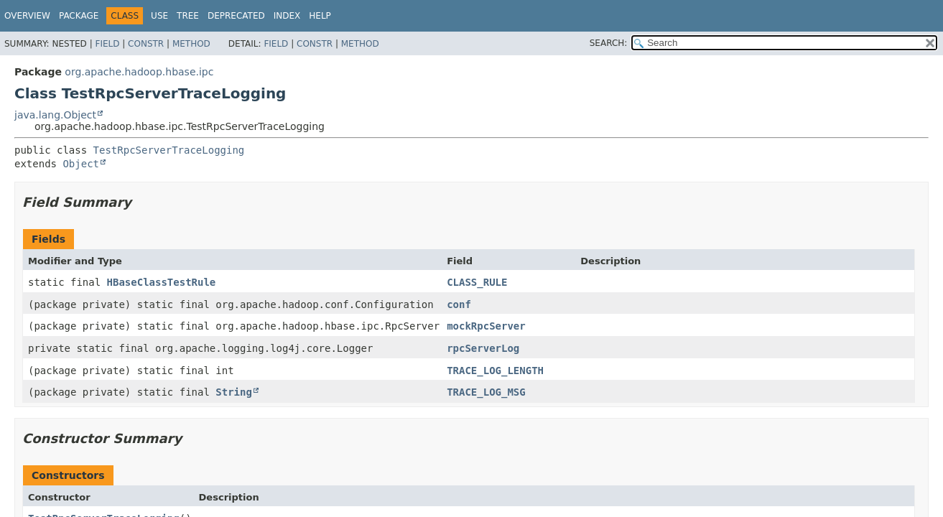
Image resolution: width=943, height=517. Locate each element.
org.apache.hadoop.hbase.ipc (139, 72)
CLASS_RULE (477, 282)
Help (320, 16)
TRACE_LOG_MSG (486, 392)
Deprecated (236, 16)
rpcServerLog (483, 348)
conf (459, 304)
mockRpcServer (486, 326)
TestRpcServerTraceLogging (169, 150)
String (233, 392)
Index (287, 16)
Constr (146, 44)
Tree (188, 16)
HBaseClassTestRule (161, 282)
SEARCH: (609, 43)
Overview (27, 16)
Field (107, 44)
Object (80, 163)
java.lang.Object (55, 115)
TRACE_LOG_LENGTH (495, 370)
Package (78, 16)
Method (191, 44)
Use (159, 16)
